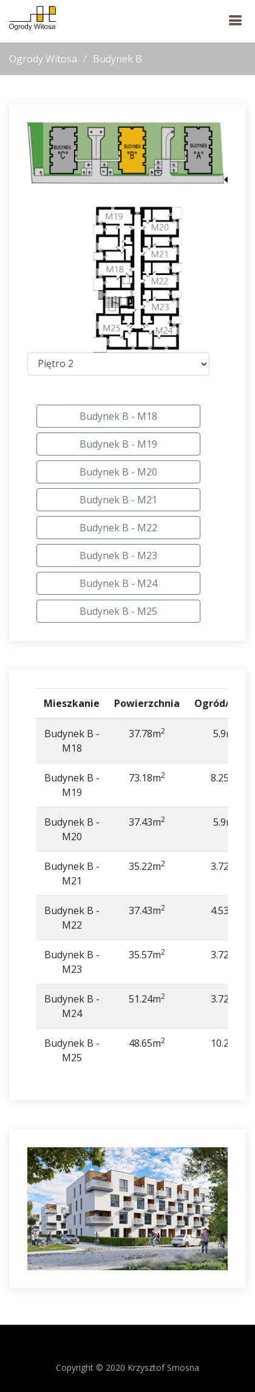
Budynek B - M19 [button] (118, 444)
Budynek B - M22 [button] (118, 527)
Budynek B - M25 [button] (118, 611)
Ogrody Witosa (43, 58)
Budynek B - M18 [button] (118, 416)
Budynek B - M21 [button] (118, 499)
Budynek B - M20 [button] (118, 472)
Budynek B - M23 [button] (118, 555)
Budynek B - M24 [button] (118, 583)
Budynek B (117, 58)
